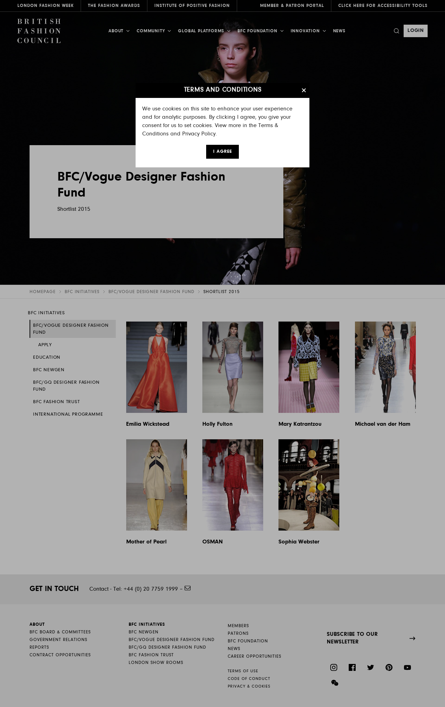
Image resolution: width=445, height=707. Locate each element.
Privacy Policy (199, 134)
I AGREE (222, 151)
